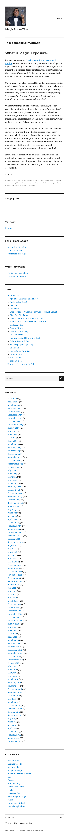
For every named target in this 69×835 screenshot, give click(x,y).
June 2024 (12, 473)
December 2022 (15, 532)
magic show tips (28, 180)
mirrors (50, 183)
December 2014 (15, 705)
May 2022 (12, 555)
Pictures (11, 780)
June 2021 (12, 591)
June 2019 (12, 669)
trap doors (15, 185)
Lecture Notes (16, 328)
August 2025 (13, 428)
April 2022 (12, 558)
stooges (8, 185)
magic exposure (25, 183)
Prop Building (14, 783)
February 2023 (14, 526)
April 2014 (12, 728)
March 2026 (13, 405)
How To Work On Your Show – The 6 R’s (28, 321)
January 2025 (14, 451)
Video (10, 800)
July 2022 (12, 549)
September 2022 (15, 542)
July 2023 (12, 509)
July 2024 (12, 470)
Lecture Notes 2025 (19, 331)
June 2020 (12, 630)
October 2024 (14, 460)
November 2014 (15, 709)
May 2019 (12, 673)
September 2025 (15, 424)
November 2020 (15, 614)
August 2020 (13, 624)
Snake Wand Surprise (20, 351)
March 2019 (13, 679)
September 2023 (15, 503)
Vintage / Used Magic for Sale (21, 364)
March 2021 (13, 601)
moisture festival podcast (19, 773)
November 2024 (15, 457)
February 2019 (14, 682)
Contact (9, 228)
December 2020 (15, 611)
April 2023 (12, 519)
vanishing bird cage (17, 796)
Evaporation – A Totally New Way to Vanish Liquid (33, 312)
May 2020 (12, 633)
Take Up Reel (16, 361)
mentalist (43, 183)
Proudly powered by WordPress (31, 831)
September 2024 (15, 464)
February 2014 (14, 735)
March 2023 (13, 522)
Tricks (37, 180)
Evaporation (13, 760)
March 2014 (13, 731)
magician (35, 183)
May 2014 (12, 725)
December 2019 (15, 650)
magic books (13, 767)
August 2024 (13, 467)
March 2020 (13, 640)
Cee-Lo (13, 305)
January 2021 (14, 607)
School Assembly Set (19, 341)
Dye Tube (14, 308)
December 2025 (15, 415)
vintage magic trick (17, 803)
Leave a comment (28, 185)
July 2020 (12, 627)
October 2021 (14, 578)
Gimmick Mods (15, 764)
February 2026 (14, 408)
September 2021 (15, 581)
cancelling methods (49, 180)
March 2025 (13, 444)
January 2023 (14, 529)
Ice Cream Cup (16, 325)
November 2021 (15, 575)
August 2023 (13, 506)
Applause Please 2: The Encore (24, 299)
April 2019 (12, 676)
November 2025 (15, 418)
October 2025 (14, 421)
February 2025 (14, 447)
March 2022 (13, 562)
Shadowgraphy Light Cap (21, 344)
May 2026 (12, 398)
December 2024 (15, 454)
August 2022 (13, 545)
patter (10, 777)
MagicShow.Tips (16, 29)
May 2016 (12, 699)
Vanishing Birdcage (17, 254)
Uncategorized (14, 793)
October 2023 (14, 500)
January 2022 (14, 568)
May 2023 (12, 516)
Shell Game (15, 348)
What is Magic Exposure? (26, 53)
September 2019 (15, 660)
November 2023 (15, 496)
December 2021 (15, 571)
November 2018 (15, 692)
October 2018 (14, 695)
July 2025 (12, 431)
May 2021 (12, 594)
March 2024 (13, 483)
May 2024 (12, 477)
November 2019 (15, 653)
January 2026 (14, 411)
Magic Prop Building (17, 247)
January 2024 (14, 490)
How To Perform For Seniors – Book (27, 318)
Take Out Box (16, 357)
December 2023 (15, 493)
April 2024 (12, 480)
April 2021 (12, 598)
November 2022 (15, 535)
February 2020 (14, 643)
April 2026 (12, 402)
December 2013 (15, 741)
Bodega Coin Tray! (18, 302)
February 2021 (14, 604)
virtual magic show (16, 806)
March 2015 (13, 702)
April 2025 (12, 441)
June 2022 (12, 552)
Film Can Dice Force (19, 315)
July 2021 (12, 588)
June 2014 (12, 722)
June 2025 (12, 434)
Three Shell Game (16, 250)
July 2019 (12, 666)
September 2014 (15, 715)
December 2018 (15, 689)
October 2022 (14, 539)
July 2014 (12, 718)
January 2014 (14, 738)
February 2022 (14, 565)
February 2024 (14, 486)
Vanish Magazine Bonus (19, 273)
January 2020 (14, 646)
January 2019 (14, 686)
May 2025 (12, 438)
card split (14, 183)
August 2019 (13, 663)
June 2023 (12, 513)
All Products (13, 295)
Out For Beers (16, 335)
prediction (58, 183)
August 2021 (13, 584)
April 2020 (12, 637)
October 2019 (14, 656)
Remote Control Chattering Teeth (25, 338)
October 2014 (14, 712)
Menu (59, 19)
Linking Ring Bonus (17, 276)
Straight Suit (16, 354)
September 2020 (15, 620)
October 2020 (14, 617)
